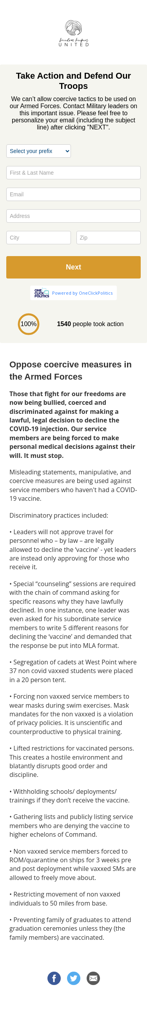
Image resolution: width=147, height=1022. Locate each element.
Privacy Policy (73, 1009)
